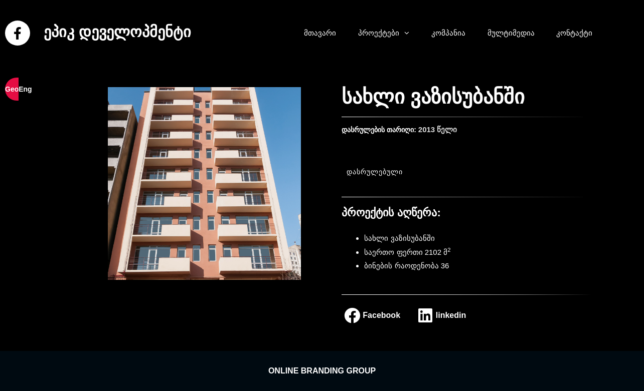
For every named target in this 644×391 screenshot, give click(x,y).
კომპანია (448, 33)
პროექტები (388, 33)
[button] (409, 33)
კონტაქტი (574, 33)
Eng (25, 89)
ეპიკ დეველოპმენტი (117, 32)
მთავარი (320, 33)
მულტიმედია (511, 33)
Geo (12, 89)
